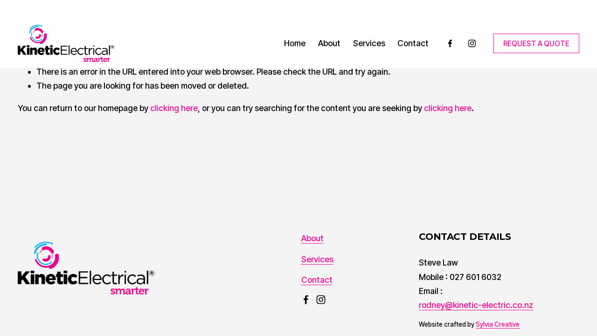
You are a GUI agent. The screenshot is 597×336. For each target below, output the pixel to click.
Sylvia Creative (498, 324)
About (329, 43)
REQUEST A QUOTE (536, 43)
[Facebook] (450, 43)
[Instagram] (472, 43)
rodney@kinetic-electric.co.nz (476, 305)
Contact (413, 43)
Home (294, 43)
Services (369, 43)
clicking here (174, 108)
